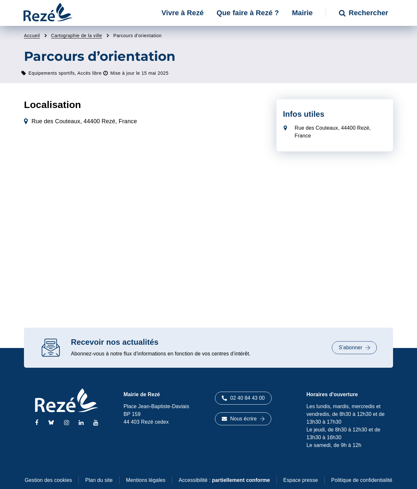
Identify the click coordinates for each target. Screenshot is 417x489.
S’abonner (354, 347)
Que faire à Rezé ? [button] (248, 13)
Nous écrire (243, 418)
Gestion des (48, 480)
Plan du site (99, 480)
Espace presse (300, 480)
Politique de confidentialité (361, 480)
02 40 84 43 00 (243, 398)
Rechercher (363, 13)
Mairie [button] (302, 13)
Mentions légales (145, 480)
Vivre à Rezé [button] (183, 13)
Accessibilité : (224, 480)
